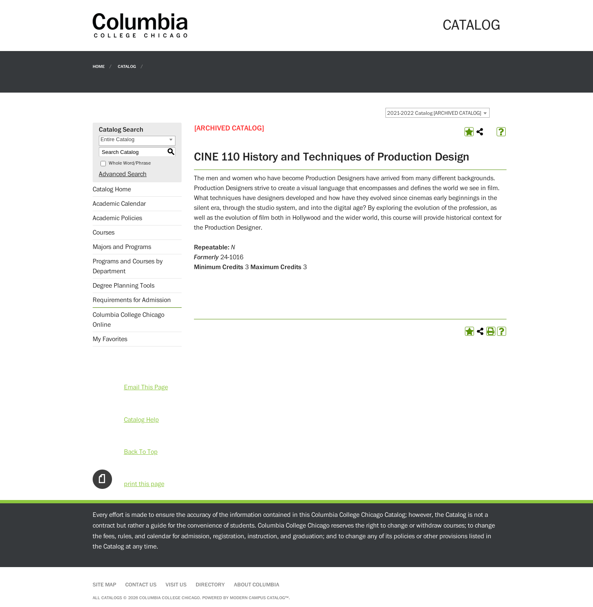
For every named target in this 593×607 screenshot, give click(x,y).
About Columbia (256, 584)
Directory (210, 584)
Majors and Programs (122, 247)
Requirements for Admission (132, 300)
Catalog (127, 66)
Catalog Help (141, 420)
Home (99, 66)
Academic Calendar (119, 204)
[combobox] (437, 113)
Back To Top (141, 452)
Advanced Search (123, 174)
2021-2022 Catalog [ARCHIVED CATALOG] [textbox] (434, 113)
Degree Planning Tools (123, 285)
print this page (144, 484)
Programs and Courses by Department (128, 266)
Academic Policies (117, 218)
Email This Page (146, 387)
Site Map (104, 584)
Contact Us (140, 584)
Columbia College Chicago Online (128, 320)
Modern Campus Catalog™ (259, 597)
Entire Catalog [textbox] (117, 139)
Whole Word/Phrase (130, 163)
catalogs (111, 597)
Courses (103, 232)
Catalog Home (112, 189)
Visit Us (176, 584)
